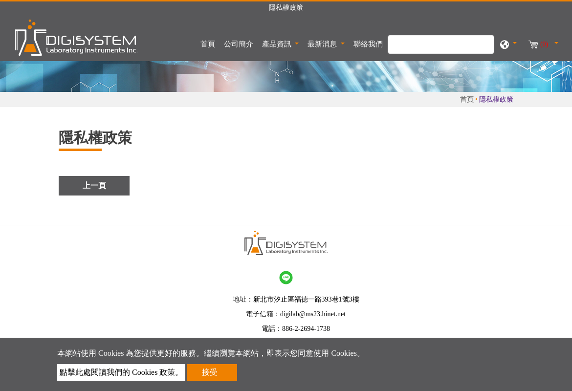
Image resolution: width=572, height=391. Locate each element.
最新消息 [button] (323, 44)
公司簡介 (238, 44)
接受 (210, 372)
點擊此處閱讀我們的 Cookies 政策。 (121, 372)
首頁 (209, 43)
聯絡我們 (368, 44)
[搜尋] (441, 44)
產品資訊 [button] (277, 44)
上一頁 (94, 185)
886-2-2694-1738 (306, 328)
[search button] (482, 49)
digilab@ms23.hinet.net (313, 314)
